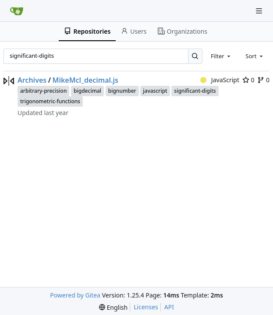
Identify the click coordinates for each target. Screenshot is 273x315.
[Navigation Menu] (260, 11)
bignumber (122, 90)
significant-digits (195, 90)
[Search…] (195, 56)
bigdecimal (87, 90)
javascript (155, 90)
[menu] (113, 307)
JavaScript (219, 80)
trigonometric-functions (50, 101)
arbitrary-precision (43, 90)
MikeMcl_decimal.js (85, 80)
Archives (32, 80)
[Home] (16, 11)
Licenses (146, 307)
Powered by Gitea (75, 295)
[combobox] (221, 56)
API (169, 307)
